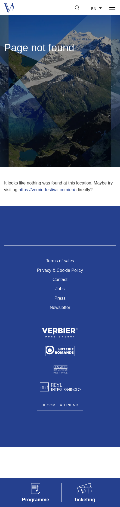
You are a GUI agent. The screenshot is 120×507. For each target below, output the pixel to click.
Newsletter (60, 307)
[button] (77, 7)
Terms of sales (60, 261)
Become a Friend (60, 404)
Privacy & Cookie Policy (60, 270)
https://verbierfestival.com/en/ (47, 189)
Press (60, 298)
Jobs (60, 288)
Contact (60, 279)
